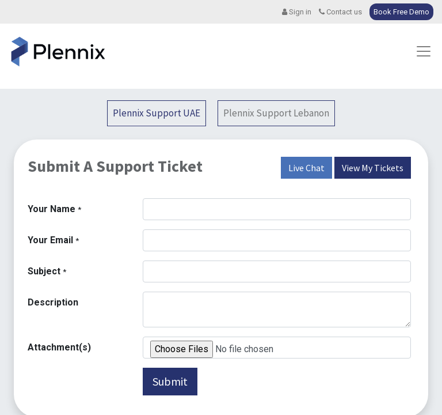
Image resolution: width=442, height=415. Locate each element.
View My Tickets (372, 167)
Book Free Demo (401, 11)
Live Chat (306, 167)
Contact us (340, 11)
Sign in (296, 11)
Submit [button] (170, 381)
